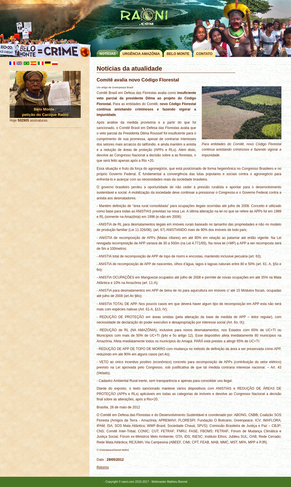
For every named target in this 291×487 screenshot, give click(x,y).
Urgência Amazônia (141, 54)
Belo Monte (178, 54)
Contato (204, 54)
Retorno (103, 467)
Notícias (107, 54)
